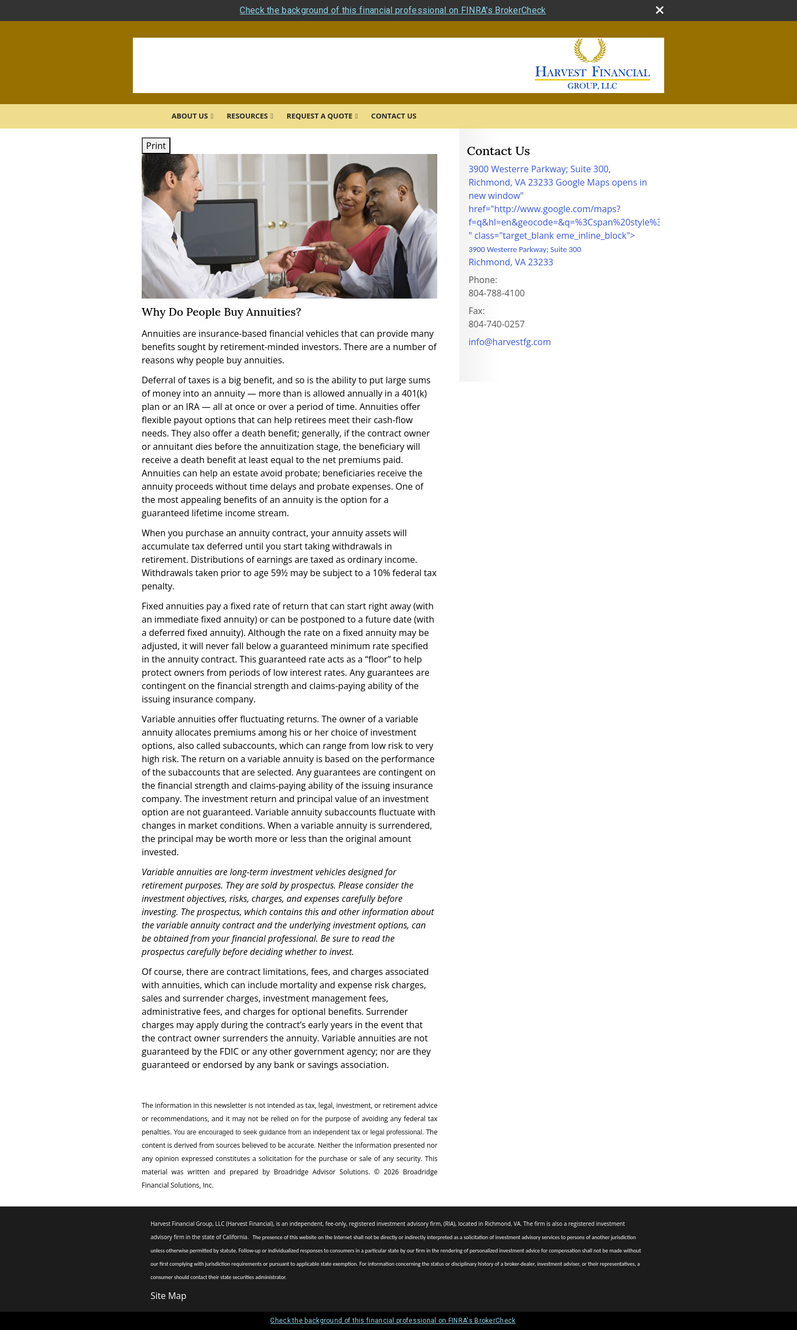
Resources (247, 116)
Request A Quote (320, 116)
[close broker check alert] (659, 10)
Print (156, 146)
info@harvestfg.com (509, 342)
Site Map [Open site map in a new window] (169, 1296)
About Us (190, 116)
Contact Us (394, 116)
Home (149, 116)
